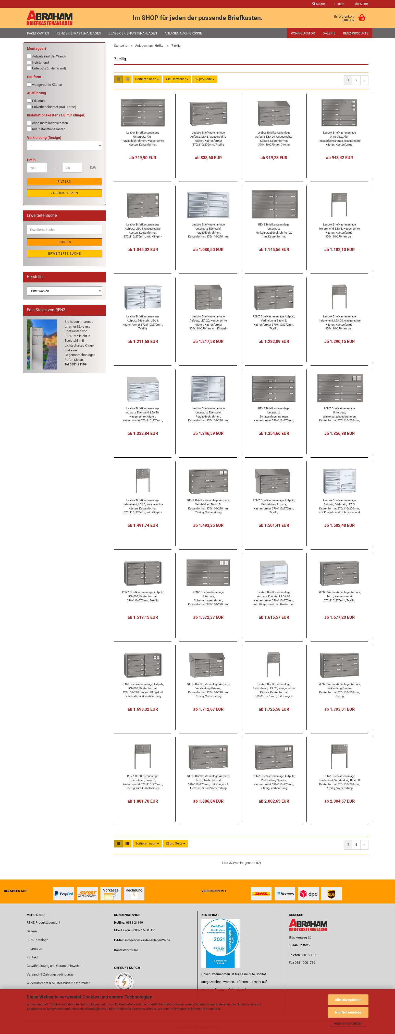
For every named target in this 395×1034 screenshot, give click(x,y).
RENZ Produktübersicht (43, 922)
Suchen (64, 242)
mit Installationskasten (46, 129)
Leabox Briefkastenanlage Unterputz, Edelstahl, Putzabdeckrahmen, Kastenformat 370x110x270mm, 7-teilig (208, 230)
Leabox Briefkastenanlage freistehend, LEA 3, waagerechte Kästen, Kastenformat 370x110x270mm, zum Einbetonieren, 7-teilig (339, 230)
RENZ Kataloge (37, 940)
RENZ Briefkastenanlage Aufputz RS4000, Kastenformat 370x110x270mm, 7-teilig (143, 596)
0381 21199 (134, 922)
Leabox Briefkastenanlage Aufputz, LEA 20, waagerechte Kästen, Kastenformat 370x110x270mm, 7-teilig (273, 138)
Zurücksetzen (64, 193)
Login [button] (339, 4)
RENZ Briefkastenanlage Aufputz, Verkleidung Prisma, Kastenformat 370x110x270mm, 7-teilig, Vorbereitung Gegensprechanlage (208, 690)
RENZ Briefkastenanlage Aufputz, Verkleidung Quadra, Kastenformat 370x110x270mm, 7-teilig (339, 690)
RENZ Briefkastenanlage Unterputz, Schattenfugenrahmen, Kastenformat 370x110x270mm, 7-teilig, (274, 414)
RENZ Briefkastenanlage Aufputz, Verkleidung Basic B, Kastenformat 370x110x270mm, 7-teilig (274, 322)
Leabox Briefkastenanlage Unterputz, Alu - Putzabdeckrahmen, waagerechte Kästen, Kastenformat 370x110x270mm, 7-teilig (143, 138)
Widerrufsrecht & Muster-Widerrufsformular (58, 983)
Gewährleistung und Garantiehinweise (54, 966)
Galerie (329, 33)
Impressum (35, 948)
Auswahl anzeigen (348, 1023)
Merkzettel (360, 4)
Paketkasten (38, 33)
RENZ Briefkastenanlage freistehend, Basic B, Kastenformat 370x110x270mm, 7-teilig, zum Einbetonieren (142, 782)
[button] (118, 79)
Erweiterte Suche (64, 253)
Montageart (36, 48)
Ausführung (36, 93)
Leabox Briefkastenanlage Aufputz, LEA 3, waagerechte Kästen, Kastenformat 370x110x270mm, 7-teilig (208, 138)
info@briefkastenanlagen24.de (147, 940)
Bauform (34, 77)
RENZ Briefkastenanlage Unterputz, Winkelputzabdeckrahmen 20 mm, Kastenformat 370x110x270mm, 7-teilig (273, 230)
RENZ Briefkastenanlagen (79, 33)
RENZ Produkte (355, 33)
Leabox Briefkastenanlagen (133, 33)
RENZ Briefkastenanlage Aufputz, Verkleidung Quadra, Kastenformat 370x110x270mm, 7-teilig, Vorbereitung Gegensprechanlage (274, 782)
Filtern (64, 181)
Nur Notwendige (348, 1012)
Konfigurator (303, 33)
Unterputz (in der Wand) (46, 68)
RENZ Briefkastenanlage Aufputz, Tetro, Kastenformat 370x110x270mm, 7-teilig (339, 596)
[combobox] (147, 79)
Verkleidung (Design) (44, 137)
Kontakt (32, 957)
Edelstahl (36, 101)
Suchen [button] (319, 4)
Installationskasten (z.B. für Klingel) (56, 115)
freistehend (38, 62)
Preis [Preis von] (31, 160)
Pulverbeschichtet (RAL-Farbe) (51, 107)
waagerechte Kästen (44, 84)
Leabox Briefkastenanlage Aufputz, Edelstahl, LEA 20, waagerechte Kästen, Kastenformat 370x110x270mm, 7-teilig (142, 414)
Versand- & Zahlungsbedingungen (51, 974)
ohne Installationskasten (47, 123)
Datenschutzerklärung (237, 1009)
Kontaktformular (126, 950)
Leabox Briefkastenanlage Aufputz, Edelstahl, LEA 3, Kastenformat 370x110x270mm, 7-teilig (142, 322)
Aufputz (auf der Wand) (46, 56)
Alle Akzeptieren (348, 1000)
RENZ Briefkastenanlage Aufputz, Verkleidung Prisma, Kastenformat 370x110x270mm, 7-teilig (274, 506)
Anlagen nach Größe (183, 33)
